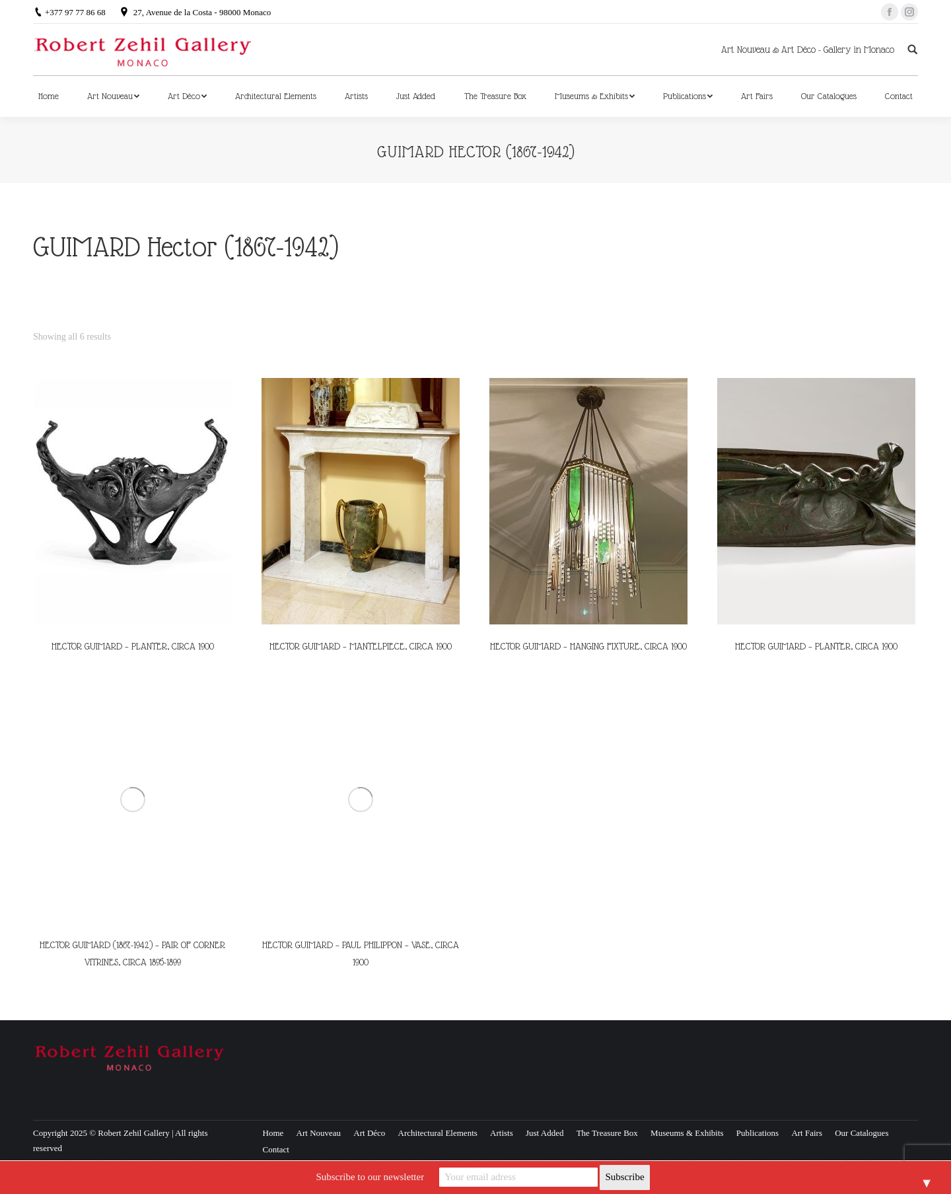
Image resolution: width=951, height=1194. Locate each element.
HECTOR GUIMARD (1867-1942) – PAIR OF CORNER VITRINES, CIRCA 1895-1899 (132, 953)
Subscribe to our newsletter (370, 1177)
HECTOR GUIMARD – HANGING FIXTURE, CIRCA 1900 (588, 646)
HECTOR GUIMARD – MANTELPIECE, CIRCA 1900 (360, 646)
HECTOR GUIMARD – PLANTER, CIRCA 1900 (133, 646)
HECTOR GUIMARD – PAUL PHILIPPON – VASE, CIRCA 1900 (360, 953)
